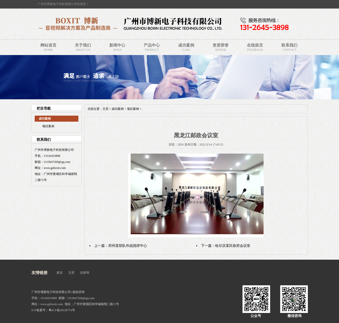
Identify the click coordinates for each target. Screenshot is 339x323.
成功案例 (186, 45)
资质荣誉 (221, 45)
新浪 (60, 272)
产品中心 (152, 45)
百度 (71, 272)
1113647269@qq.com (81, 298)
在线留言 (255, 45)
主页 (106, 109)
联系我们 (289, 45)
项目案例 (48, 126)
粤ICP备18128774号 (62, 310)
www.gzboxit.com (51, 304)
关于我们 (83, 45)
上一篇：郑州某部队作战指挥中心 (120, 246)
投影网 (84, 272)
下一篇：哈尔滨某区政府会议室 (225, 246)
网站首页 (48, 45)
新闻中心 (117, 45)
